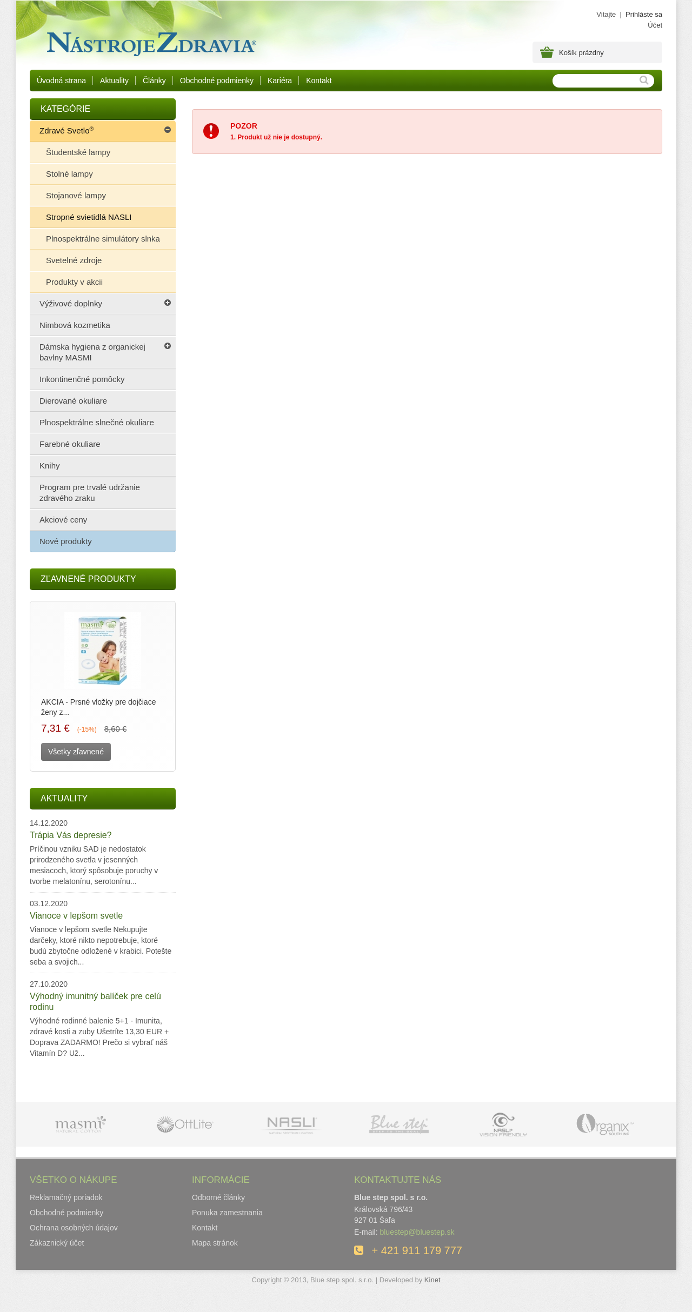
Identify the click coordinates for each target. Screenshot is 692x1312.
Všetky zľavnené (76, 751)
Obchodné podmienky (217, 80)
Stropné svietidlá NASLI (88, 217)
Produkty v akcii (74, 281)
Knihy (49, 465)
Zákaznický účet (57, 1243)
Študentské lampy (78, 152)
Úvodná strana (61, 80)
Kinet (432, 1280)
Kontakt (318, 80)
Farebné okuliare (70, 444)
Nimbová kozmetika (74, 325)
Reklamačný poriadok (66, 1197)
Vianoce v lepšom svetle (76, 915)
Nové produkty (65, 541)
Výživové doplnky (70, 303)
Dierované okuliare (73, 400)
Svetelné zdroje (74, 260)
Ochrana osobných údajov (74, 1227)
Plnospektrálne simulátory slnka (103, 238)
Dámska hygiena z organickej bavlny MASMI (92, 352)
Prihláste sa (644, 14)
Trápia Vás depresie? (71, 835)
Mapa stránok (215, 1243)
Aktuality (114, 80)
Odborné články (218, 1197)
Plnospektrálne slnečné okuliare (96, 422)
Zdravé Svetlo (66, 129)
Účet (655, 25)
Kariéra (280, 80)
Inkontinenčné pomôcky (82, 379)
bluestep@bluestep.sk (417, 1232)
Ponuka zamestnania (227, 1212)
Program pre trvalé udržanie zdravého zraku (89, 493)
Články (154, 80)
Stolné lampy (69, 173)
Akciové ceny (63, 519)
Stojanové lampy (76, 195)
